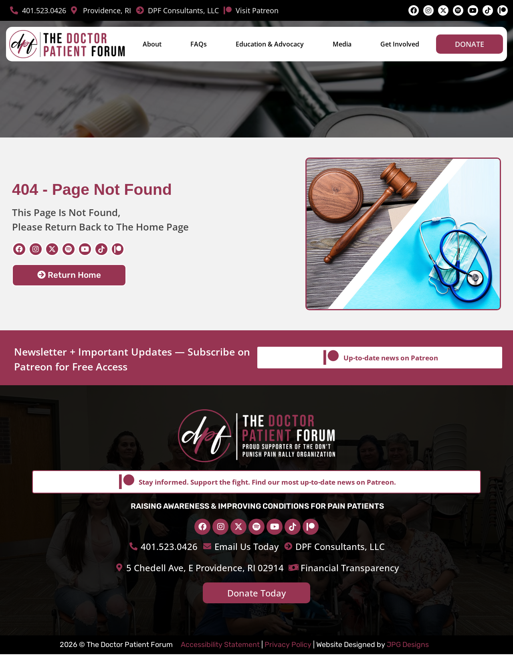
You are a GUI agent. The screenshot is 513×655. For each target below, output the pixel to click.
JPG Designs (408, 645)
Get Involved (399, 44)
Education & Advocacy (270, 44)
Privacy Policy (288, 645)
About (152, 44)
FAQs (198, 44)
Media (342, 44)
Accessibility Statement (220, 645)
